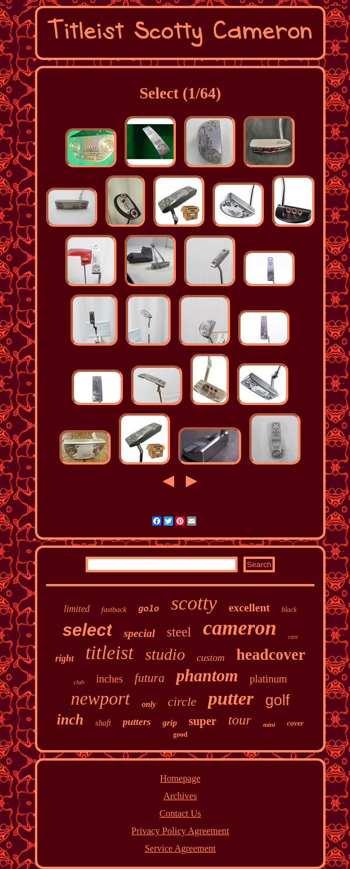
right (64, 658)
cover (295, 723)
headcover (270, 654)
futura (149, 678)
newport (100, 698)
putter (230, 698)
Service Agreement (179, 848)
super (203, 721)
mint (269, 724)
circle (182, 701)
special (139, 633)
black (288, 610)
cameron (239, 628)
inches (109, 679)
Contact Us (180, 813)
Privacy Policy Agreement (180, 831)
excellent (249, 607)
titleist (110, 652)
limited (77, 609)
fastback (113, 609)
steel (179, 632)
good (180, 734)
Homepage (180, 778)
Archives (180, 796)
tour (240, 719)
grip (169, 722)
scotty (194, 603)
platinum (268, 679)
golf (278, 700)
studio (165, 654)
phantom (207, 675)
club (78, 681)
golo (148, 609)
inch (70, 719)
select (87, 629)
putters (137, 721)
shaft (103, 723)
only (149, 704)
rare (293, 637)
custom (211, 657)
